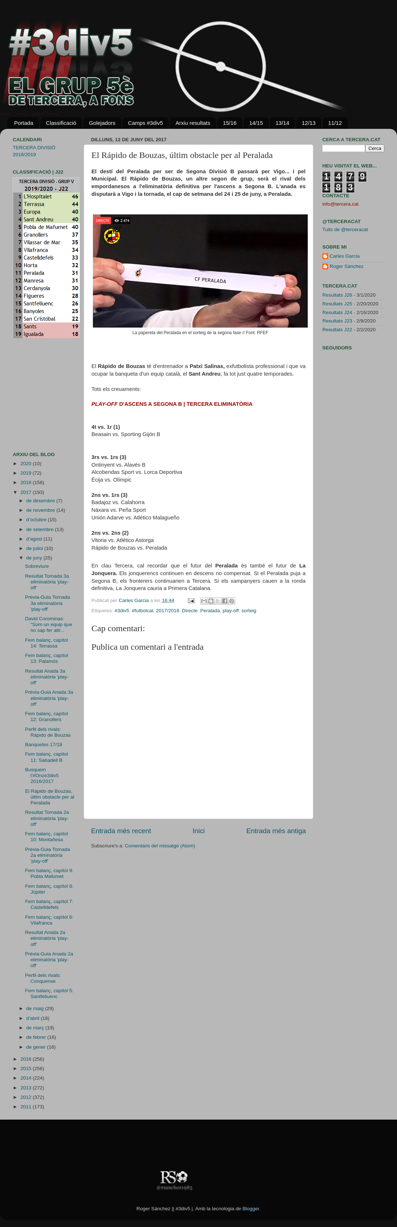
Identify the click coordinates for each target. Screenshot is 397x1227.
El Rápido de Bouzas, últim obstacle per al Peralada (49, 797)
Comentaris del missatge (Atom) (160, 845)
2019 (26, 473)
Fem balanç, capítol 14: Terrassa (46, 643)
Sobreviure (37, 566)
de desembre (41, 500)
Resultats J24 (337, 312)
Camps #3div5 (145, 123)
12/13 (309, 123)
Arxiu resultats (193, 123)
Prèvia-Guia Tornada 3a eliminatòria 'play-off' (47, 602)
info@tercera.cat (340, 204)
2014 (26, 1078)
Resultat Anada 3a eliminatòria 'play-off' (47, 676)
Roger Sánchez (346, 266)
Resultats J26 (337, 295)
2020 (26, 463)
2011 (26, 1106)
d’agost (34, 539)
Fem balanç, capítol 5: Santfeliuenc (49, 993)
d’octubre (37, 519)
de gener (36, 1047)
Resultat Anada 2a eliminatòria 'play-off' (47, 938)
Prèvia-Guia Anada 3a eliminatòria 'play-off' (49, 697)
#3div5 (122, 610)
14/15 (256, 123)
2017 (26, 492)
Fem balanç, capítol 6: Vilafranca (49, 920)
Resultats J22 (337, 329)
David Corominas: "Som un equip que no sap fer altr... (48, 624)
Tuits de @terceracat (345, 229)
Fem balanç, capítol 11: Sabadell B (46, 757)
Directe (190, 610)
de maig (35, 1008)
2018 (26, 482)
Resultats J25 (337, 303)
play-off (231, 610)
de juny (34, 558)
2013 (26, 1088)
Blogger (251, 1208)
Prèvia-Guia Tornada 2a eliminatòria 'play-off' (47, 855)
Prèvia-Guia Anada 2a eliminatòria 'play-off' (49, 959)
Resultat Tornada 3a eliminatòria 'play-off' (47, 581)
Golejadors (102, 123)
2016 (26, 1059)
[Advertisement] (34, 395)
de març (36, 1027)
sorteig (248, 610)
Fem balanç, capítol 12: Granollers (46, 716)
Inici (199, 831)
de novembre (41, 510)
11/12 (335, 123)
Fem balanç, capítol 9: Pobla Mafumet (49, 873)
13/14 (282, 123)
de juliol (35, 548)
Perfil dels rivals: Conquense (43, 978)
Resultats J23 (337, 321)
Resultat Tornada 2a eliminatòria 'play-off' (47, 818)
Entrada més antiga (276, 831)
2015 (26, 1068)
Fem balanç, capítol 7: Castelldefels (49, 904)
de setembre (40, 529)
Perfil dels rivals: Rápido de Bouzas (48, 732)
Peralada (210, 610)
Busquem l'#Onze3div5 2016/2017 (42, 775)
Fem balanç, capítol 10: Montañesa (46, 836)
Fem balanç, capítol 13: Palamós (46, 658)
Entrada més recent (121, 831)
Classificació (61, 123)
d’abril (33, 1018)
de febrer (36, 1037)
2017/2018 (167, 610)
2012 (26, 1097)
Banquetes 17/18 (43, 744)
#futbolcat (142, 610)
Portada (24, 123)
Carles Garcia (134, 600)
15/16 (230, 123)
